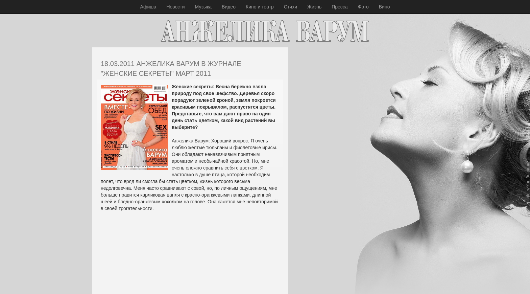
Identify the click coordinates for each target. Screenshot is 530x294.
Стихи (290, 6)
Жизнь (314, 6)
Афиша (148, 6)
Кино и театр (260, 6)
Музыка (203, 6)
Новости (175, 6)
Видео (229, 6)
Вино (384, 6)
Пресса (339, 6)
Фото (363, 6)
